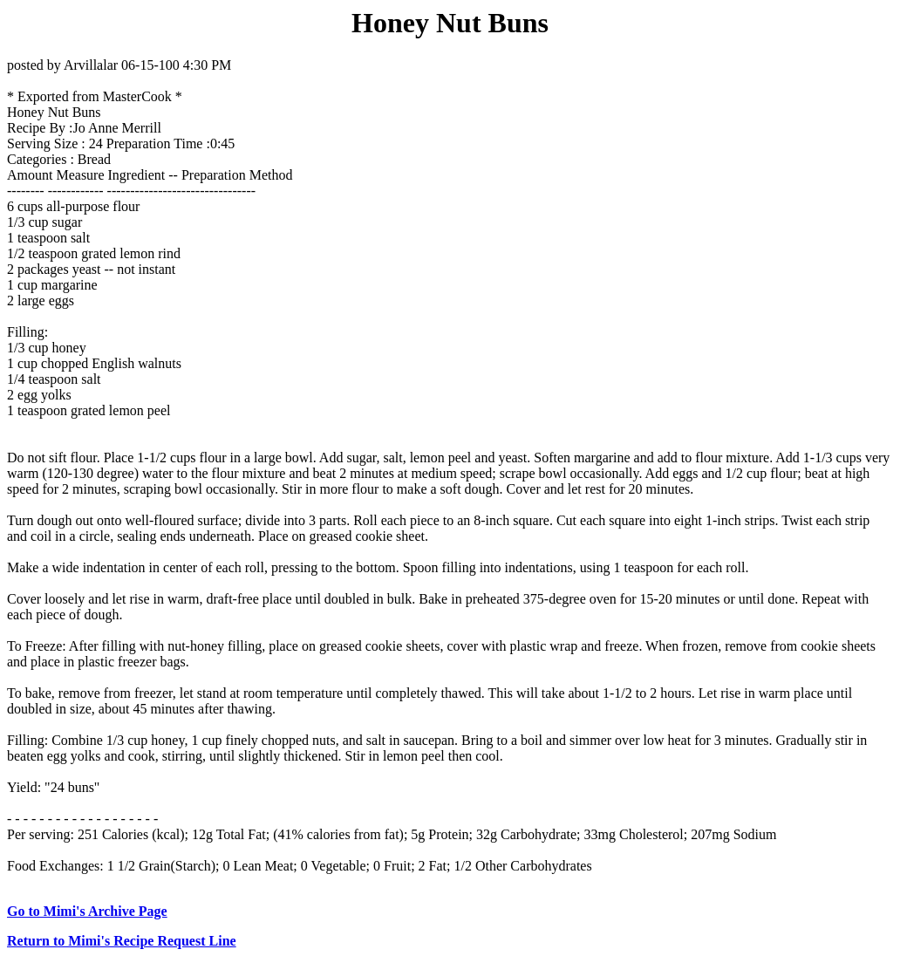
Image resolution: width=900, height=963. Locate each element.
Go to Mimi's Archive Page (87, 911)
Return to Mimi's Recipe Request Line (121, 940)
